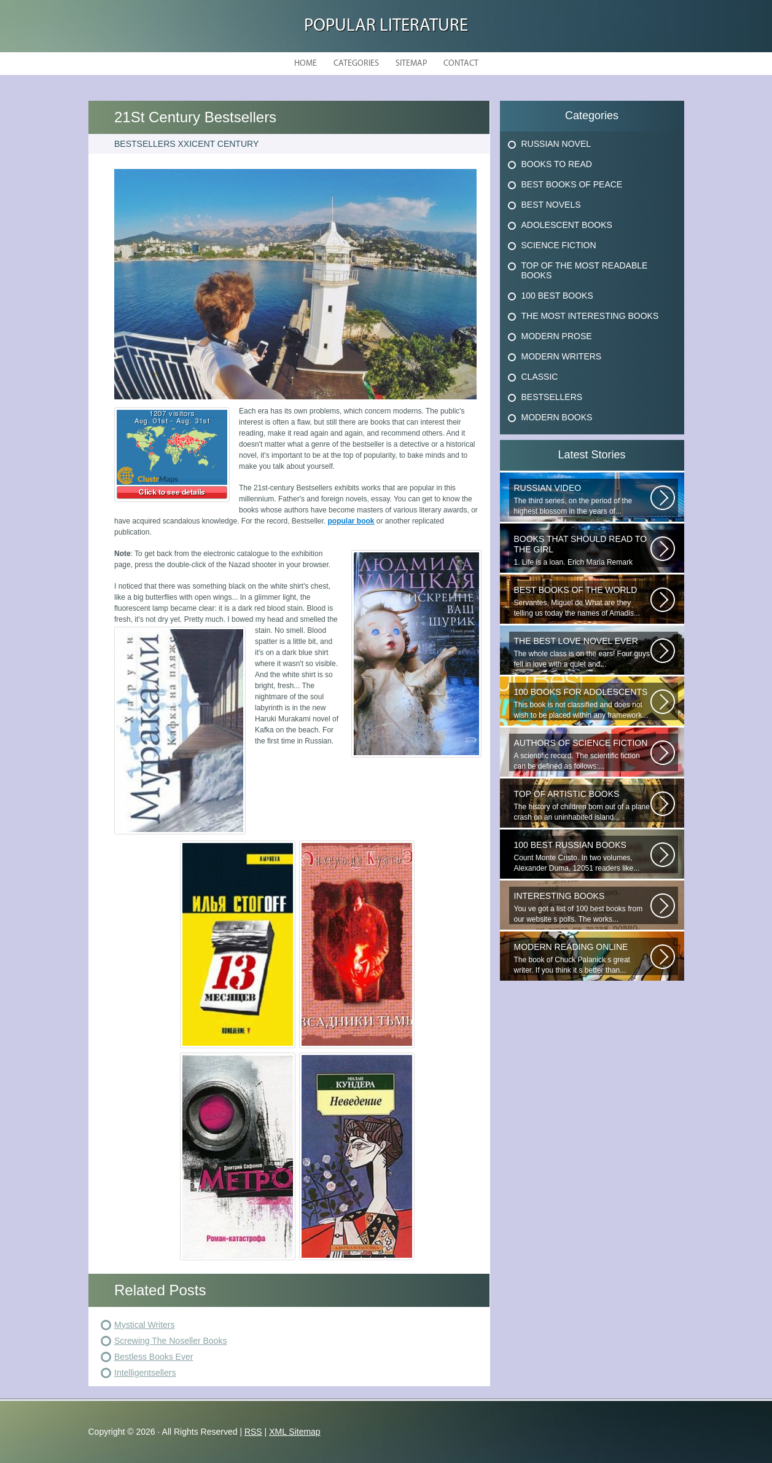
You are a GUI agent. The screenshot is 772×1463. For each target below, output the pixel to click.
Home (305, 63)
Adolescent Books (566, 225)
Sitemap (411, 63)
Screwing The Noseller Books (170, 1341)
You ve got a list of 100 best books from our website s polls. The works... (582, 907)
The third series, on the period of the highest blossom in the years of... (582, 499)
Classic (539, 377)
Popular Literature (386, 26)
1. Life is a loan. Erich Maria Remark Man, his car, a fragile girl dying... (582, 550)
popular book (351, 521)
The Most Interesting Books (590, 316)
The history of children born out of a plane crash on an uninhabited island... (582, 805)
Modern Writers (561, 356)
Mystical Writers (144, 1325)
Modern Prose (556, 336)
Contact (460, 63)
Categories (356, 63)
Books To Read (556, 164)
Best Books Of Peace (572, 184)
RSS (253, 1432)
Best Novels (551, 205)
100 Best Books (557, 295)
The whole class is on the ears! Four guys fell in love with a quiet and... (582, 652)
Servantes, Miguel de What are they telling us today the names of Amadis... (582, 601)
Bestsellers (552, 397)
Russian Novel (556, 144)
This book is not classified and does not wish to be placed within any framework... (582, 703)
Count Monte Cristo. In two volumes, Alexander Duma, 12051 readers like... (582, 856)
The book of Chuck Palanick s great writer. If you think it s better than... (582, 958)
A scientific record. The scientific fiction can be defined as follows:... (582, 754)
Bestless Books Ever (153, 1357)
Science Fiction (558, 245)
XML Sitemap (295, 1432)
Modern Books (557, 417)
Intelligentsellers (145, 1373)
